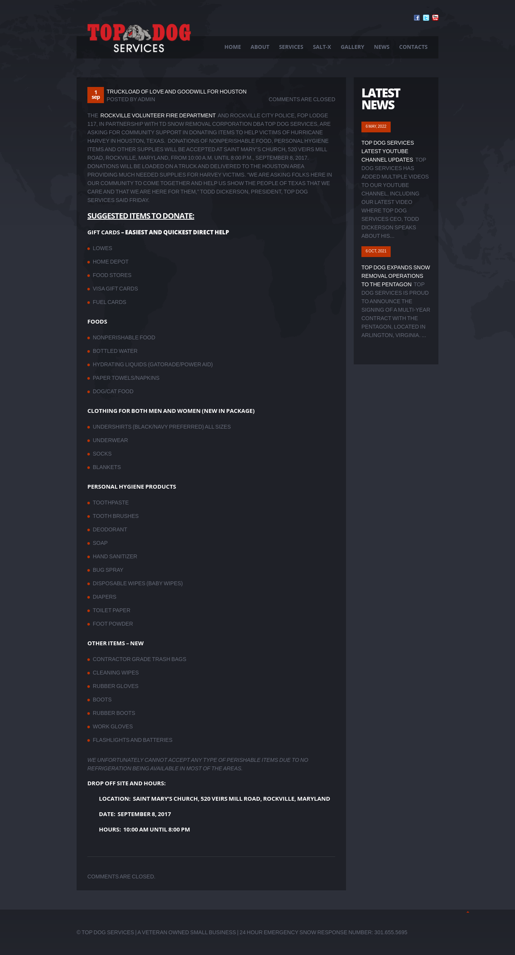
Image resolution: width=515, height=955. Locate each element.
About (260, 46)
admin (146, 99)
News (382, 46)
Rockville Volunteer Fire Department (158, 115)
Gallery (352, 46)
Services (291, 46)
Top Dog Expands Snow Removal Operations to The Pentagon (395, 275)
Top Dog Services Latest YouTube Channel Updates (387, 151)
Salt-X (322, 46)
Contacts (413, 46)
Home (232, 46)
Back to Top (468, 912)
